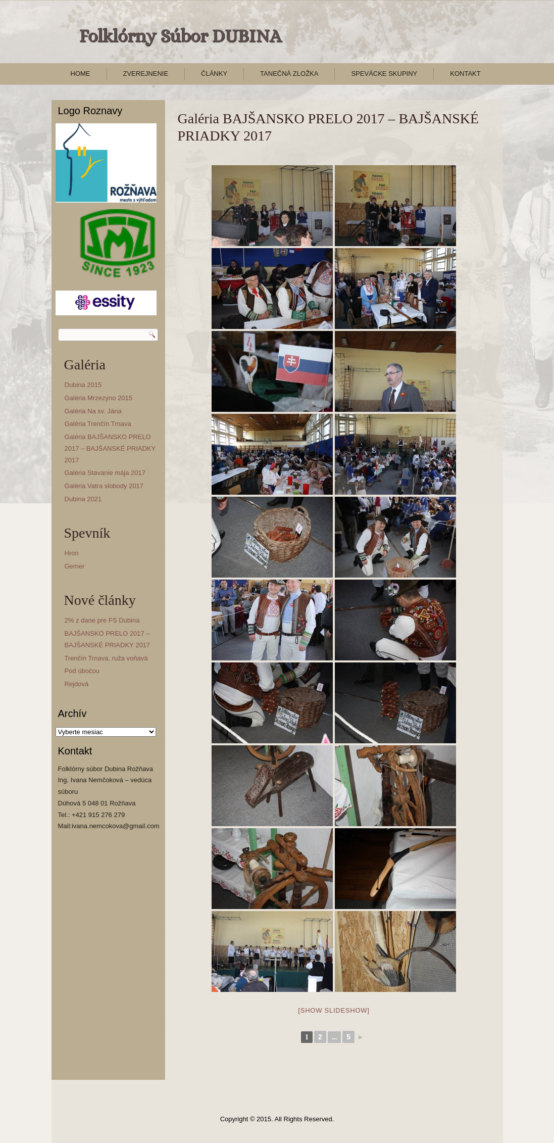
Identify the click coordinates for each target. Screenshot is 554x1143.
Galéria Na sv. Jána (93, 411)
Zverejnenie (146, 73)
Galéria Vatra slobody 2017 (104, 486)
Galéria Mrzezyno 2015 (98, 398)
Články (214, 73)
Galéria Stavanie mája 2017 (105, 473)
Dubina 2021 (83, 499)
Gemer (75, 566)
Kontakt (465, 73)
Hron (72, 553)
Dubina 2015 (83, 385)
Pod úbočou (82, 671)
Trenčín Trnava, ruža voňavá (106, 658)
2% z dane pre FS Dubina (102, 620)
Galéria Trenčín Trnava (98, 423)
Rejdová (77, 684)
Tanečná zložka (289, 73)
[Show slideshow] (333, 1010)
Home (80, 73)
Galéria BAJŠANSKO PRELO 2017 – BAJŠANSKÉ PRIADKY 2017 (110, 448)
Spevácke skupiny (384, 73)
